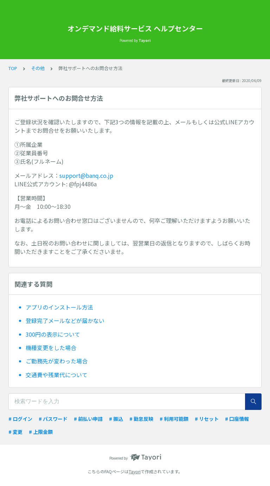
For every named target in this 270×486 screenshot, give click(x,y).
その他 (38, 68)
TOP (12, 68)
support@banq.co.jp (86, 175)
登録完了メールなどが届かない (65, 320)
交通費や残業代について (57, 374)
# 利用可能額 (174, 418)
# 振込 (116, 418)
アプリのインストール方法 (59, 307)
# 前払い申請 (88, 418)
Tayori (135, 471)
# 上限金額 (41, 431)
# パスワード (53, 418)
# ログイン (20, 418)
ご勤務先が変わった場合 (57, 361)
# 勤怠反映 (141, 418)
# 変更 (15, 431)
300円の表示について (53, 334)
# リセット (207, 418)
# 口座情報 (237, 418)
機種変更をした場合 (51, 347)
